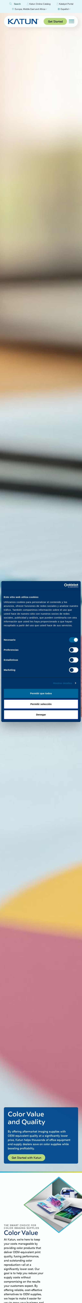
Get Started (55, 21)
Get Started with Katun (26, 1158)
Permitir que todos (41, 693)
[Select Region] (29, 9)
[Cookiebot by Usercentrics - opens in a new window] (64, 586)
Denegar (41, 714)
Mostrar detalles (62, 683)
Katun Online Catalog (39, 4)
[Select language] (64, 9)
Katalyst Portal (65, 4)
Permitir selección (41, 704)
